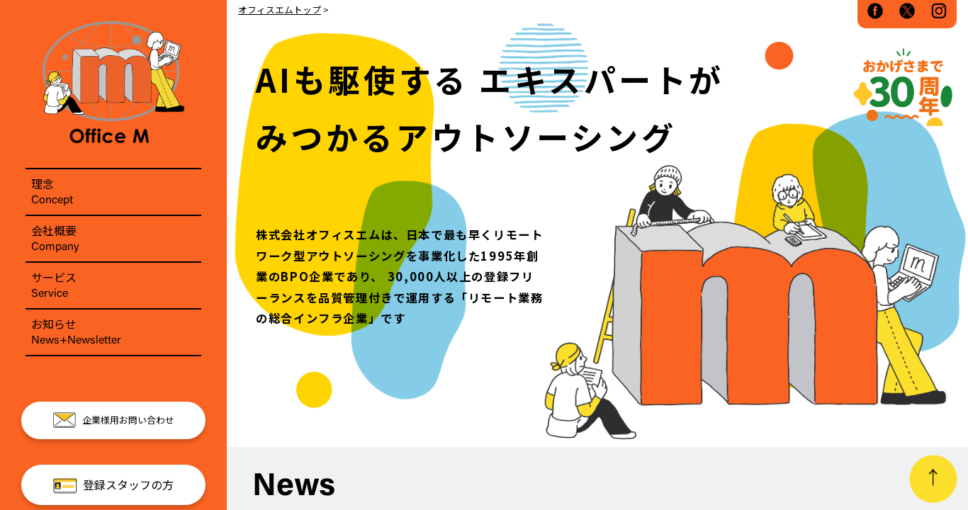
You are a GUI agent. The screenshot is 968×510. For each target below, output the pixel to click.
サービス (113, 285)
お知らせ (113, 332)
